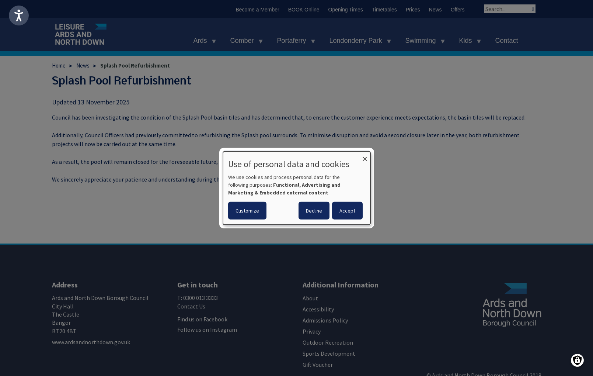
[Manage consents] (577, 360)
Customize (247, 210)
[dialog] (296, 187)
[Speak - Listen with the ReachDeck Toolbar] (19, 15)
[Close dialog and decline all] (364, 156)
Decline (314, 210)
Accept (347, 210)
